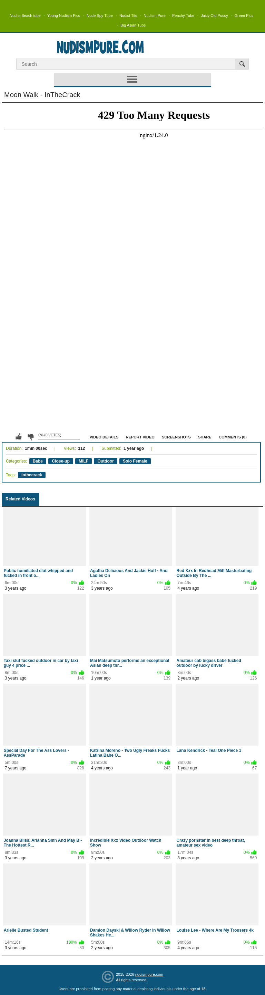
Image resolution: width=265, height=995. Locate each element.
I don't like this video (30, 437)
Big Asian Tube (133, 25)
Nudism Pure (155, 15)
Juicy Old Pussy (214, 15)
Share (205, 437)
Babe (38, 461)
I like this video (18, 437)
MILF (83, 461)
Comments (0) (233, 437)
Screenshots (176, 437)
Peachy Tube (183, 15)
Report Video (140, 437)
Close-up (60, 461)
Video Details (104, 437)
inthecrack (31, 475)
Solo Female (135, 461)
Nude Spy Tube (100, 15)
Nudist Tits (128, 15)
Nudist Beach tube (25, 15)
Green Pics (244, 15)
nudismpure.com (149, 974)
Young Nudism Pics (63, 15)
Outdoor (105, 461)
